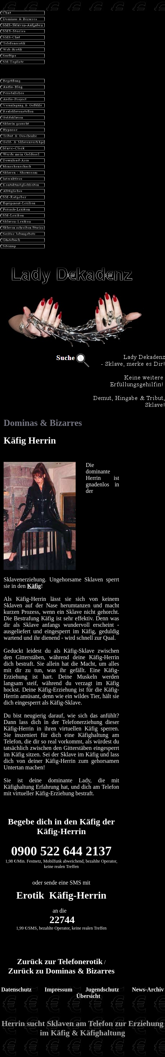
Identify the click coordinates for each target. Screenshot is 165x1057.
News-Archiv (148, 989)
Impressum (58, 989)
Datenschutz (16, 989)
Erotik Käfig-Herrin (61, 895)
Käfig (34, 586)
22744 (62, 919)
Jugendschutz (102, 989)
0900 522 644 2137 (61, 851)
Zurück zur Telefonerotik (60, 961)
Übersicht (88, 996)
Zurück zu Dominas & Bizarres (61, 970)
